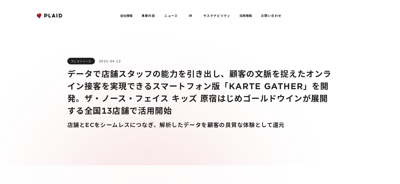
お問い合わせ (271, 16)
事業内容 (148, 16)
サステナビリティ (216, 16)
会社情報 (126, 16)
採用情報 (246, 16)
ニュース (171, 16)
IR (190, 16)
